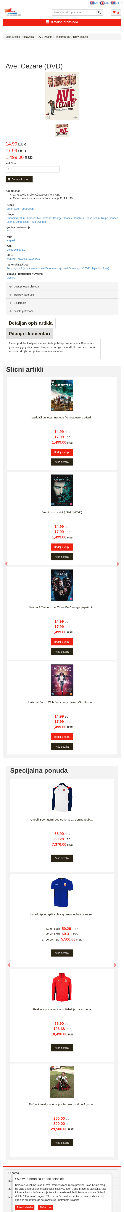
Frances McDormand (39, 218)
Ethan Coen (14, 208)
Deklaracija (17, 302)
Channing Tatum (16, 218)
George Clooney (63, 218)
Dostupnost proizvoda (23, 286)
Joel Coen (28, 208)
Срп (115, 2)
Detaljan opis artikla (31, 323)
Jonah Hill (80, 218)
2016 (9, 231)
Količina (11, 163)
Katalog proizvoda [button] (62, 22)
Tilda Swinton (38, 221)
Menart (11, 277)
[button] (4, 562)
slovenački (34, 259)
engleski (11, 240)
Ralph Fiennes (109, 218)
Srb (94, 2)
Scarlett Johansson (18, 221)
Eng (104, 2)
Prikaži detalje (25, 1207)
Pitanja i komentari (29, 333)
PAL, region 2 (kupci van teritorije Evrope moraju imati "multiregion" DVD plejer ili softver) (58, 268)
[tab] (62, 286)
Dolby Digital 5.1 (16, 249)
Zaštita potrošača (20, 311)
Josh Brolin (93, 218)
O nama (13, 1173)
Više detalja (62, 462)
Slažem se (45, 1207)
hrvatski (22, 259)
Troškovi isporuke (21, 294)
